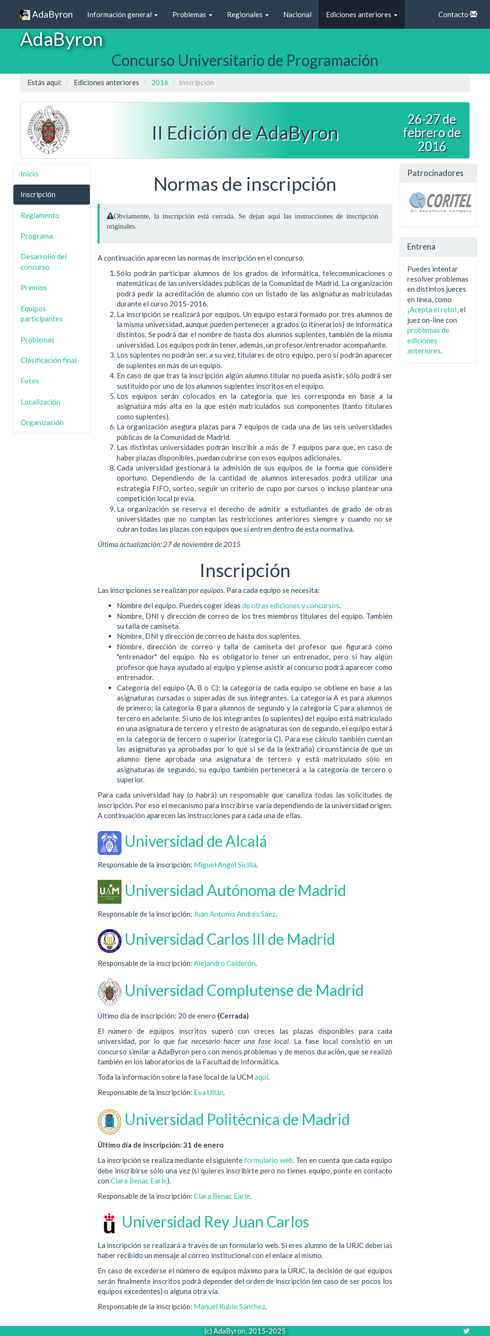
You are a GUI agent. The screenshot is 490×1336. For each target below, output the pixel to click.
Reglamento (40, 215)
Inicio (29, 173)
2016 (159, 82)
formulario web (268, 1160)
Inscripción (38, 194)
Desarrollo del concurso (44, 261)
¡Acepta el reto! (432, 309)
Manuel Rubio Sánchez (229, 1306)
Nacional (297, 14)
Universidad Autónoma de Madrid (235, 890)
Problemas (192, 14)
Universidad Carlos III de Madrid (229, 939)
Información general (122, 14)
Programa (37, 235)
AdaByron (46, 15)
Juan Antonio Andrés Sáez (235, 913)
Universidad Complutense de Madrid (244, 990)
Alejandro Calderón (225, 963)
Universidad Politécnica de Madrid (237, 1119)
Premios (34, 287)
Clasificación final (49, 360)
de (246, 605)
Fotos (30, 380)
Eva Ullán (208, 1092)
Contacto (457, 14)
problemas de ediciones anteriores (428, 340)
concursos (323, 605)
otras (259, 605)
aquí (261, 1077)
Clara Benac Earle (139, 1180)
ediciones (285, 605)
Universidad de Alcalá (195, 841)
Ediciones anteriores (362, 14)
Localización (40, 401)
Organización (42, 422)
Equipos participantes (42, 313)
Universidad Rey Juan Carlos (215, 1221)
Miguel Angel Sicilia (225, 864)
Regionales (248, 14)
